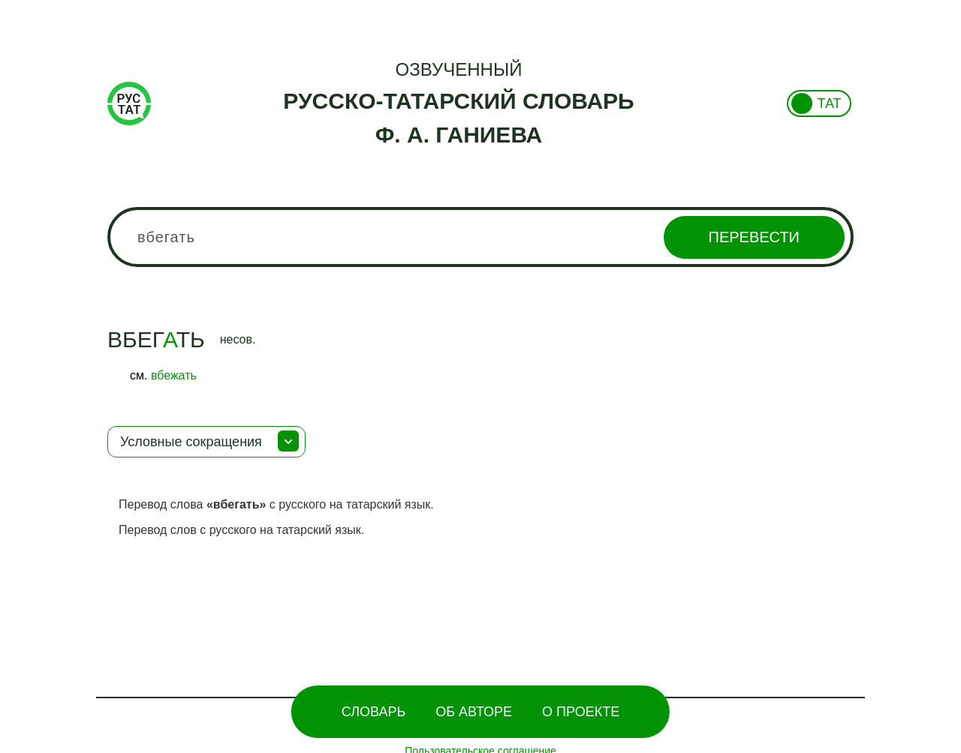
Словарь (373, 711)
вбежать (174, 375)
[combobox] (480, 237)
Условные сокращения (191, 441)
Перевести (754, 237)
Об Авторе (473, 711)
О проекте (580, 711)
